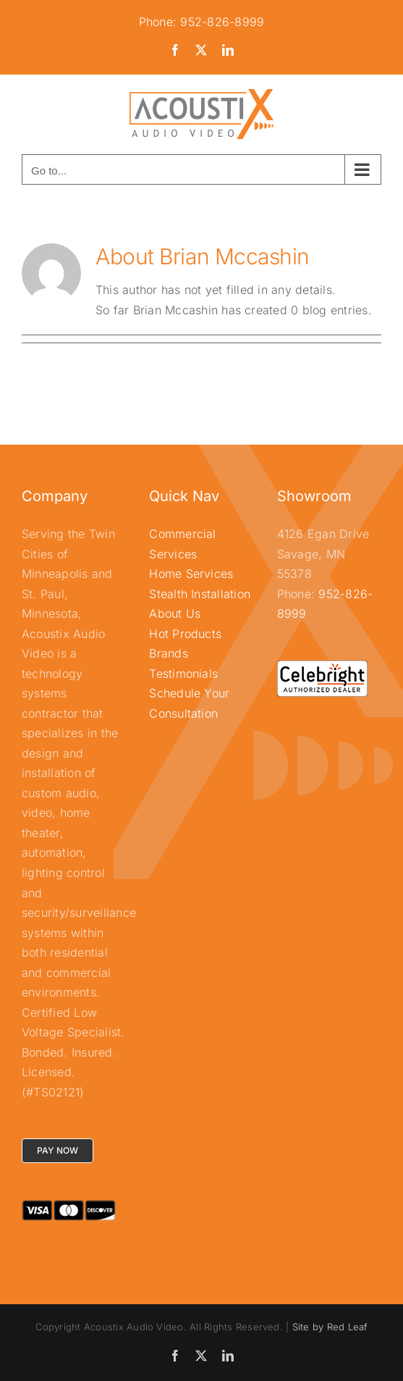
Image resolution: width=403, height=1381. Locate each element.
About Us (174, 613)
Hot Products (185, 633)
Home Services (191, 573)
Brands (168, 653)
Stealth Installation (199, 594)
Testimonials (183, 673)
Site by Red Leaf (330, 1326)
